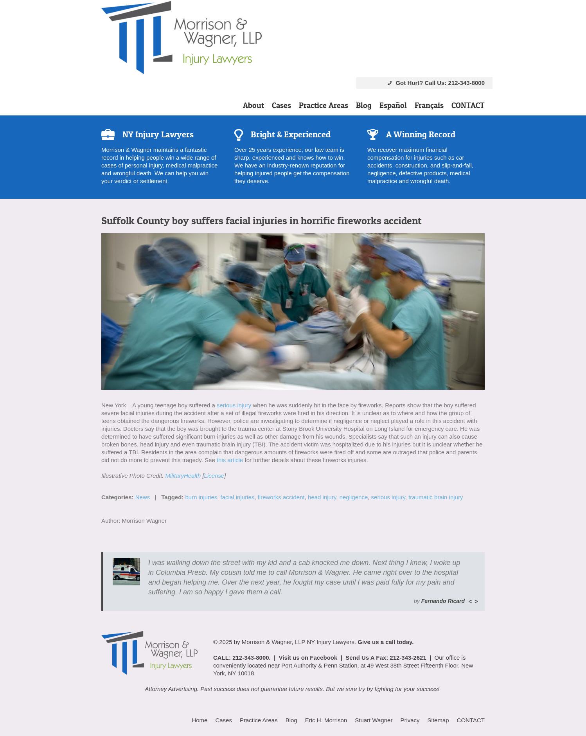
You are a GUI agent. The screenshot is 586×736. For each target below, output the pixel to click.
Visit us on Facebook (308, 657)
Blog (364, 105)
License (214, 475)
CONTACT (468, 105)
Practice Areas (323, 105)
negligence (354, 497)
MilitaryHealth (183, 475)
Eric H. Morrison (326, 720)
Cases (281, 105)
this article (230, 460)
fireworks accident (281, 497)
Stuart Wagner (373, 720)
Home (199, 720)
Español (393, 105)
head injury (322, 497)
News (142, 497)
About (253, 105)
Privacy (409, 720)
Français (429, 105)
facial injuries (238, 497)
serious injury (234, 405)
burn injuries (201, 497)
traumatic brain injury (435, 497)
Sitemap (438, 720)
